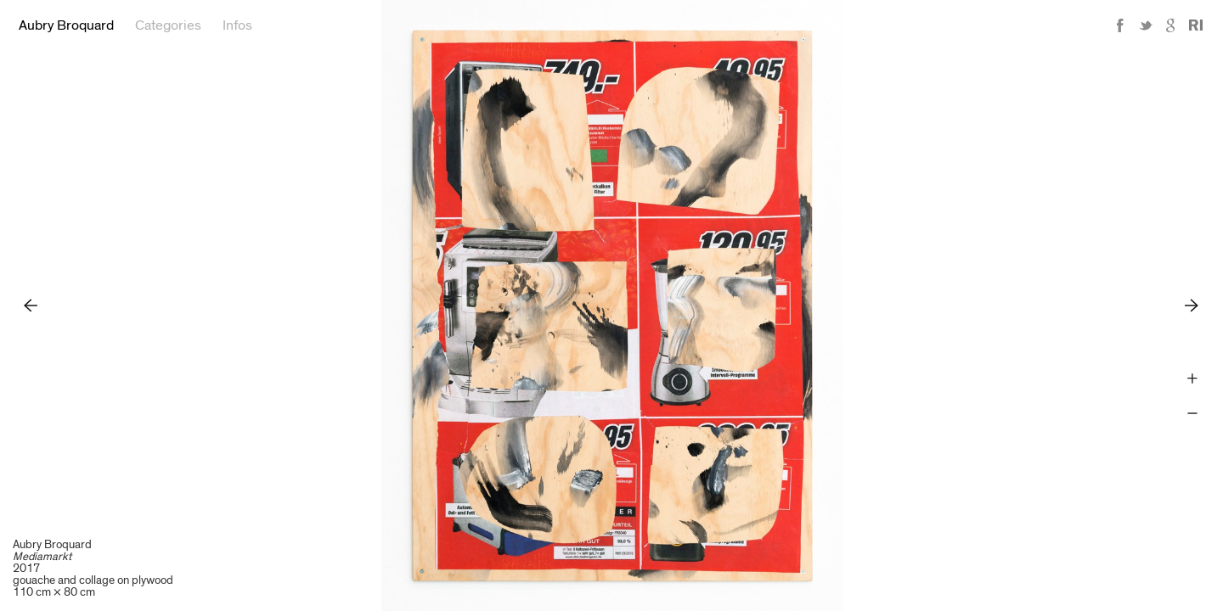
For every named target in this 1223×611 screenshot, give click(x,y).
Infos (237, 25)
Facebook (1120, 25)
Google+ (1171, 25)
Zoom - (1192, 413)
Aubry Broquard (66, 25)
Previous (31, 305)
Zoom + (1192, 379)
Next (1192, 305)
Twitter (1145, 25)
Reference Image (1196, 25)
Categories (168, 25)
